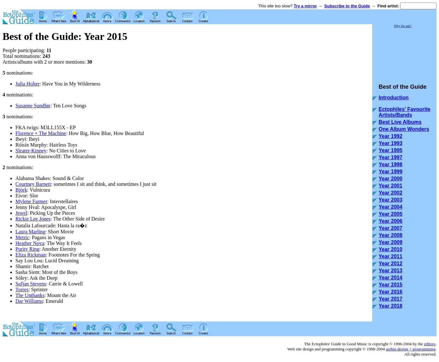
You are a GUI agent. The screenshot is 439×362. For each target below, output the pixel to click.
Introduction (393, 97)
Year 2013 (390, 270)
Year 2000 (390, 178)
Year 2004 (390, 207)
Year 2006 (390, 221)
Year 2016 (390, 291)
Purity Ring (27, 249)
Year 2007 (390, 228)
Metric (22, 237)
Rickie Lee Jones (32, 219)
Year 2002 (390, 192)
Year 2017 (390, 299)
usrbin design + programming (410, 349)
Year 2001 (390, 185)
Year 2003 (390, 200)
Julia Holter (27, 83)
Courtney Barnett (33, 184)
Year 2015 (390, 284)
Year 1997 (390, 157)
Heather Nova (29, 243)
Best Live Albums (400, 122)
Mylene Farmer (31, 201)
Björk (21, 190)
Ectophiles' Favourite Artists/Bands (404, 112)
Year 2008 (390, 235)
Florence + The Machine (40, 133)
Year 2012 (390, 263)
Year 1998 (390, 164)
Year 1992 (390, 136)
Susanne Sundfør (32, 105)
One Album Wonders (404, 129)
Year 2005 (390, 214)
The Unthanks (29, 295)
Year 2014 (390, 277)
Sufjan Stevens (30, 283)
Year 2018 (390, 306)
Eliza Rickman (30, 255)
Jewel (21, 213)
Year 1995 (390, 150)
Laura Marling (30, 231)
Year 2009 (390, 242)
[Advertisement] (404, 53)
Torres (22, 289)
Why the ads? (402, 26)
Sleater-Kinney (31, 150)
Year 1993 (390, 143)
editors (429, 343)
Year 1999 (390, 171)
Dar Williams (29, 301)
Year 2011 (390, 256)
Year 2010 (390, 249)
